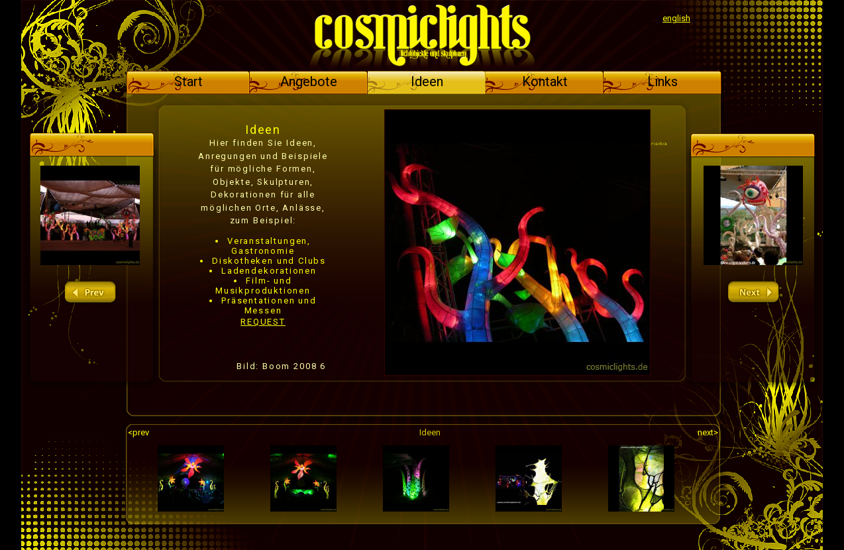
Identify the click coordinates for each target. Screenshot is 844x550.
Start (188, 81)
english (676, 18)
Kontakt (545, 81)
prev (90, 292)
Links (662, 81)
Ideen (427, 81)
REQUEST (263, 322)
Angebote (308, 81)
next (753, 292)
